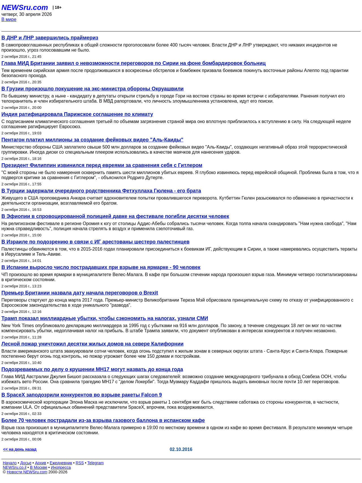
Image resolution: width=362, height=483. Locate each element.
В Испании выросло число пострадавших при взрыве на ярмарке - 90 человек (100, 267)
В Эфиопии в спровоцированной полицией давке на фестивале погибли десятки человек (115, 216)
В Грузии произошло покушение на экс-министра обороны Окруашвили (92, 89)
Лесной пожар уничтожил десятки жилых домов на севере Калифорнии (92, 344)
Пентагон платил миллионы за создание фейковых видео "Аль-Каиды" (92, 140)
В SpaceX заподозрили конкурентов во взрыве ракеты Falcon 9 (81, 395)
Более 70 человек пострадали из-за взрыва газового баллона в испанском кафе (103, 420)
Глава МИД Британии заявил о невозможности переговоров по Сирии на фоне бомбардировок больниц (133, 63)
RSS (80, 463)
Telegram (95, 463)
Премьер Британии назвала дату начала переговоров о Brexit (79, 293)
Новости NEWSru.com (27, 472)
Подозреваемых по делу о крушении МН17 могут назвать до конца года (92, 369)
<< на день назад (20, 449)
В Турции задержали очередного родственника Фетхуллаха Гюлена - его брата (101, 191)
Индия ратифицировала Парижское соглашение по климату (77, 114)
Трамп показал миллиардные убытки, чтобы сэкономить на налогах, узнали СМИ (104, 318)
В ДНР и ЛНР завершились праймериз (49, 38)
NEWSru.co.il (14, 467)
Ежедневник (61, 463)
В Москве (38, 467)
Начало (10, 463)
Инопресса (61, 467)
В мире (8, 19)
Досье (25, 463)
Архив (40, 463)
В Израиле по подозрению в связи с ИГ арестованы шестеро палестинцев (95, 242)
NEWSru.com (24, 7)
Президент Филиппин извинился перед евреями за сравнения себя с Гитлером (101, 165)
